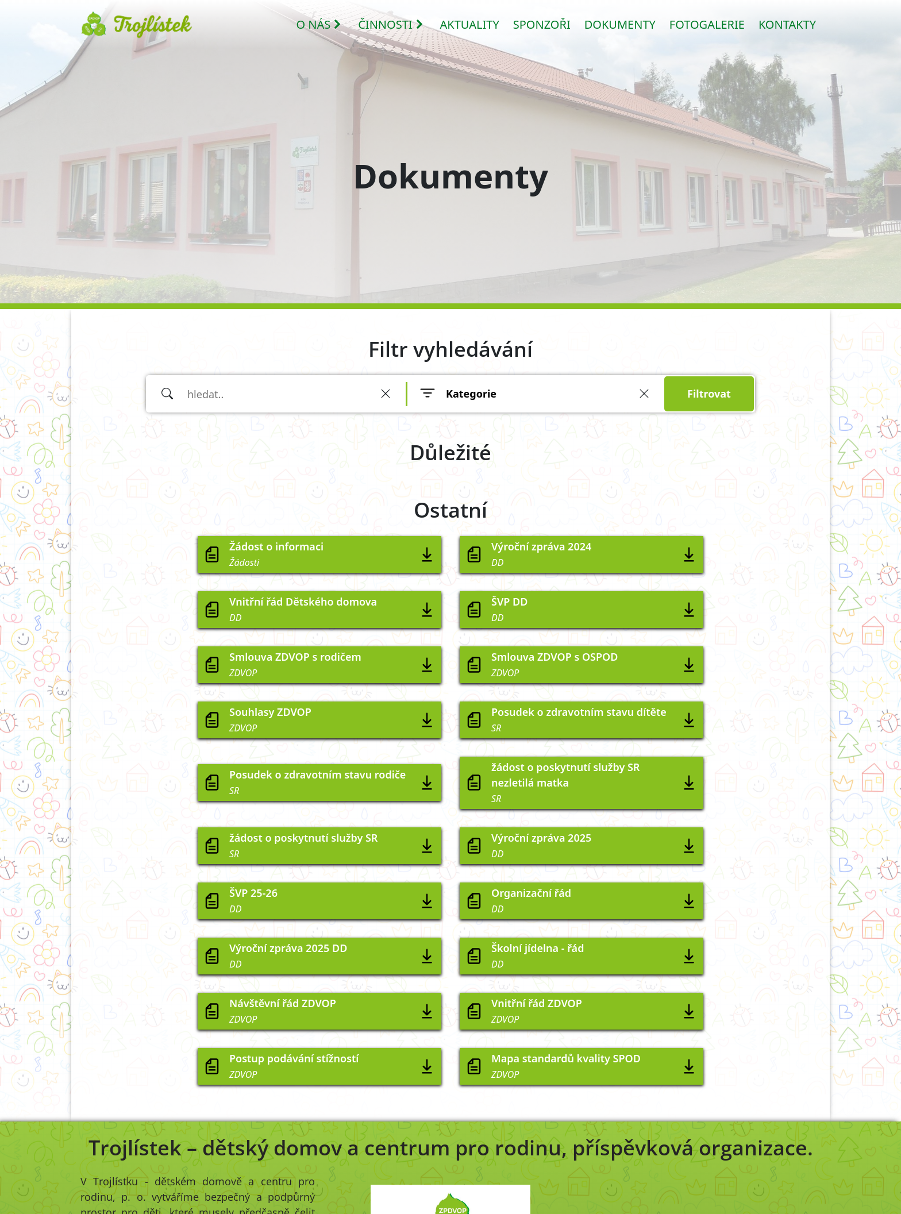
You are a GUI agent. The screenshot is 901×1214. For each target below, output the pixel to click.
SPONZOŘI (542, 24)
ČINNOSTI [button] (390, 24)
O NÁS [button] (319, 24)
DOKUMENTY (620, 24)
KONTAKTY (787, 24)
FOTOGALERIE (707, 24)
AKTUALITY (469, 24)
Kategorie (471, 393)
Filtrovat (709, 393)
